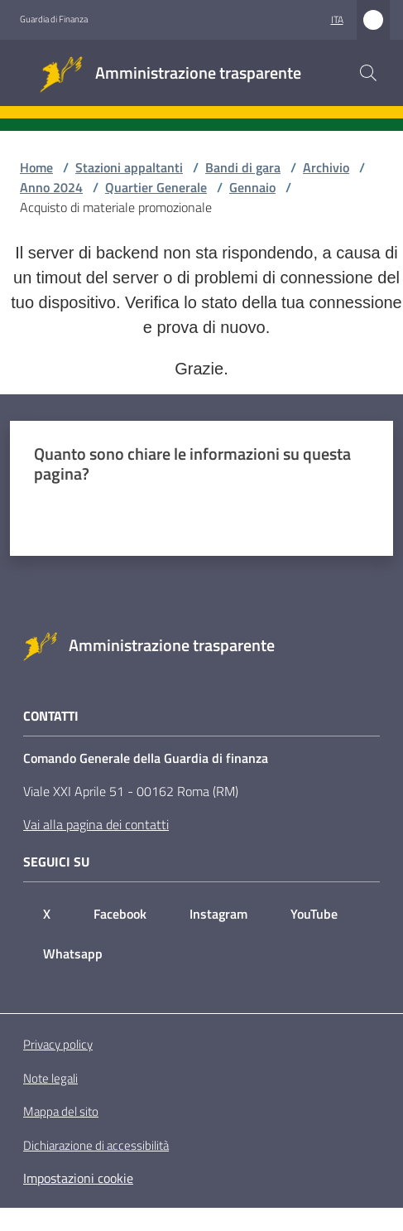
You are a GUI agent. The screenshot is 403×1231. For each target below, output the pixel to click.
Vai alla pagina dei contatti (96, 824)
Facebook (120, 914)
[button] (368, 73)
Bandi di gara (243, 167)
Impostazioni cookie (78, 1178)
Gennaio (252, 187)
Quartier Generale (156, 187)
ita (337, 19)
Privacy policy (58, 1044)
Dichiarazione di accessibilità (96, 1146)
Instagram (218, 914)
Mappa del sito (60, 1111)
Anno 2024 (51, 187)
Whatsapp (73, 953)
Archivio (326, 167)
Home (36, 167)
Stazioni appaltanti (129, 167)
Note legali (50, 1078)
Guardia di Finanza (54, 19)
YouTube (314, 914)
